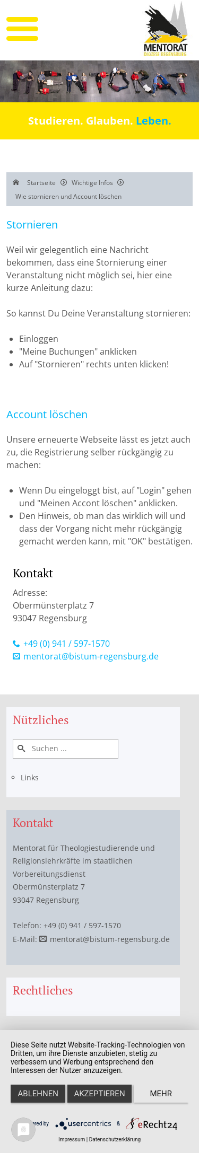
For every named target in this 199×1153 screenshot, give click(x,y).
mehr (161, 1093)
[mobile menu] (22, 29)
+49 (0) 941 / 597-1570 (66, 643)
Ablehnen (38, 1093)
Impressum (71, 1139)
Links (30, 777)
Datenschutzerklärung (115, 1139)
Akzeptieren (99, 1093)
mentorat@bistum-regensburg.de (91, 656)
